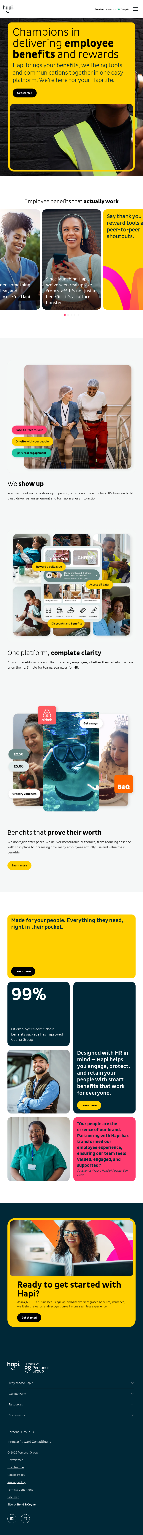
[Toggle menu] (135, 9)
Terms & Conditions (20, 1489)
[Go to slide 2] (68, 315)
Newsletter (15, 1460)
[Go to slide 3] (71, 315)
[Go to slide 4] (75, 315)
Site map (13, 1497)
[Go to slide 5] (78, 315)
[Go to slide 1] (65, 315)
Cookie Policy (16, 1474)
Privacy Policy (16, 1482)
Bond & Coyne (26, 1504)
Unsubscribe (15, 1467)
